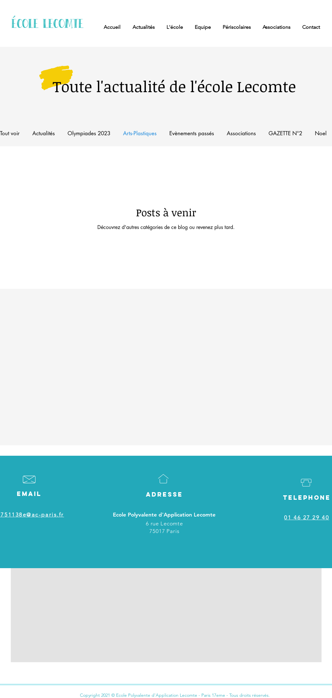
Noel (321, 133)
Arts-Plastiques (140, 133)
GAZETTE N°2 (285, 133)
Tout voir (10, 133)
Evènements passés (191, 133)
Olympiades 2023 (89, 133)
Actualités (43, 133)
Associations (241, 133)
